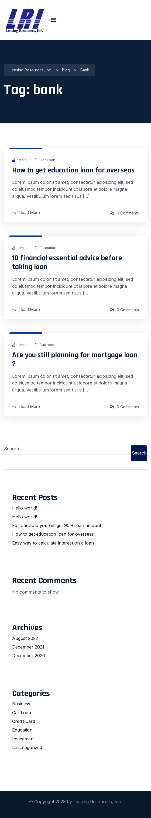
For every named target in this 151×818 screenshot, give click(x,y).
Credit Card (23, 721)
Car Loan (47, 160)
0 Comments (128, 213)
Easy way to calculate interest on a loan (53, 543)
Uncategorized (27, 747)
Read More (26, 212)
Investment (23, 738)
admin (21, 160)
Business (47, 344)
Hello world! (24, 508)
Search (11, 448)
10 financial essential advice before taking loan (67, 262)
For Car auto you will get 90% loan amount (56, 525)
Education (48, 247)
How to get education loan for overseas (73, 170)
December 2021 (28, 647)
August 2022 (25, 638)
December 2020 (28, 655)
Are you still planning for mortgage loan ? (75, 359)
